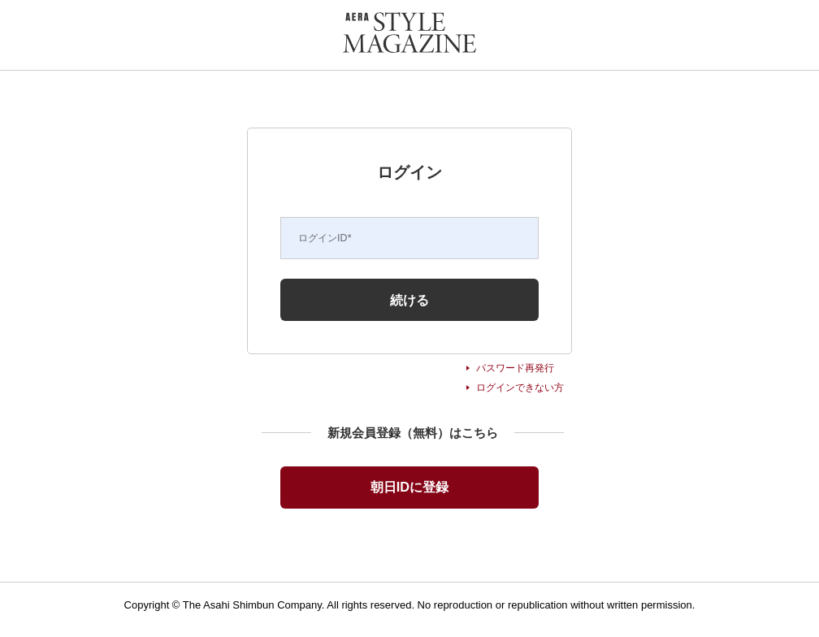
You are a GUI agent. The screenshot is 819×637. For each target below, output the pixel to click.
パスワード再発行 (515, 368)
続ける (409, 299)
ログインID (325, 238)
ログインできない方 (520, 387)
